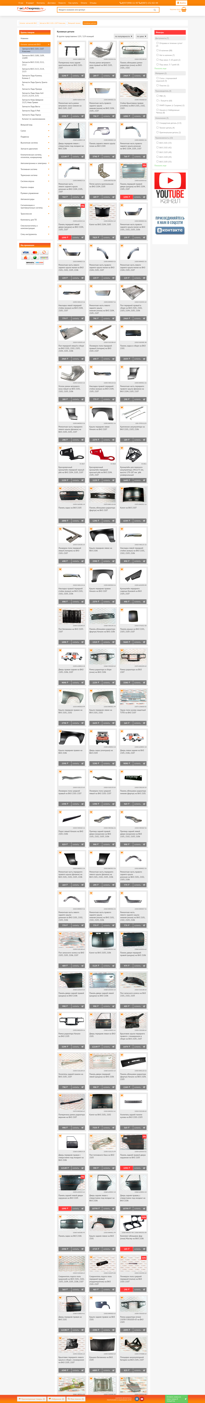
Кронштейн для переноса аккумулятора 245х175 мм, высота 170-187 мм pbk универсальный (132, 471)
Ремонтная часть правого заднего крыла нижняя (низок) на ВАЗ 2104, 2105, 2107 (101, 107)
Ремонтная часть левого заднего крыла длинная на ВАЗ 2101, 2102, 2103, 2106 (71, 916)
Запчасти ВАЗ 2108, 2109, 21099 (33, 56)
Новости (62, 3)
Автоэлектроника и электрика (34, 163)
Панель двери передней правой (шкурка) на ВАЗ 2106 (133, 953)
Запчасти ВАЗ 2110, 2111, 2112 (33, 63)
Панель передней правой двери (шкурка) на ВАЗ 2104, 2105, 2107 (132, 186)
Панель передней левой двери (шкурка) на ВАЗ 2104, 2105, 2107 (71, 227)
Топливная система (29, 169)
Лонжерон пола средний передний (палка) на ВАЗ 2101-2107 (131, 1279)
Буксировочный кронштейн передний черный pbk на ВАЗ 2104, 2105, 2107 (71, 470)
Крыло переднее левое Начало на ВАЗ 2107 (99, 428)
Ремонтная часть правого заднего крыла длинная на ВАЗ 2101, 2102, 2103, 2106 (132, 876)
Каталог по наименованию (33, 119)
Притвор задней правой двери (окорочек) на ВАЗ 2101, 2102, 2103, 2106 (100, 834)
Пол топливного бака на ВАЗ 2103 (101, 1156)
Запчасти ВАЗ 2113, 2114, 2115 (33, 70)
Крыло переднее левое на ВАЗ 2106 (100, 549)
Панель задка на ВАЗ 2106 (70, 1236)
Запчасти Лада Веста (31, 106)
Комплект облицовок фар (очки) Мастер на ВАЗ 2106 (132, 1237)
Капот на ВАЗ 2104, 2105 (100, 224)
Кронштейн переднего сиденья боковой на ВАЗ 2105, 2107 (131, 591)
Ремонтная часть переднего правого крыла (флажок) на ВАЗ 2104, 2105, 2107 (132, 389)
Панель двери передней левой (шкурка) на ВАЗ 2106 (101, 1075)
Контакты (41, 3)
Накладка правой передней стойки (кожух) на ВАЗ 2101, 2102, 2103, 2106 (71, 591)
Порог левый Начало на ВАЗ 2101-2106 (71, 832)
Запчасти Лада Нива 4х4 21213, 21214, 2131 (32, 94)
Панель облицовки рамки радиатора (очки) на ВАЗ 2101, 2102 (131, 65)
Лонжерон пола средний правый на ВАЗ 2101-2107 (70, 792)
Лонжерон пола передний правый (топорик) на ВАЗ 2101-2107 (100, 348)
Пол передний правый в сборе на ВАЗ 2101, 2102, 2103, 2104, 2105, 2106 (131, 308)
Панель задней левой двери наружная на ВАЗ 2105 (71, 1196)
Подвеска (25, 136)
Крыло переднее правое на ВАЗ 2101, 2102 (70, 711)
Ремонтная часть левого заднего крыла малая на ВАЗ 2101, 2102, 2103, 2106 (71, 267)
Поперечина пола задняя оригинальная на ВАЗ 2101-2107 (71, 65)
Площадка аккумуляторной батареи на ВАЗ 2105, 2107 (132, 1358)
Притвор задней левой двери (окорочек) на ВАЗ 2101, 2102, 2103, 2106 (131, 834)
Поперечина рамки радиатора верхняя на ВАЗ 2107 (72, 1115)
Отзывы (93, 3)
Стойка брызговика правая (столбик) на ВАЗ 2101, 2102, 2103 (132, 105)
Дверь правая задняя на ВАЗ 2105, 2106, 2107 (71, 670)
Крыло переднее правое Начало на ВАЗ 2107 (100, 589)
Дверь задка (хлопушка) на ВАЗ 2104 (101, 751)
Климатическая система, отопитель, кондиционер (31, 156)
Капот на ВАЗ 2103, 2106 (100, 952)
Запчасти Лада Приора (32, 89)
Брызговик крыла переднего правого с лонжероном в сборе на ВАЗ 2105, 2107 (132, 1036)
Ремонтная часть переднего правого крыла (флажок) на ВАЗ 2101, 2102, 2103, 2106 (70, 874)
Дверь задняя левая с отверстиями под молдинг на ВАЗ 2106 (101, 1198)
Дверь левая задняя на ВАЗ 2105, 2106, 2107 (132, 751)
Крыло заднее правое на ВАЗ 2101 (102, 1318)
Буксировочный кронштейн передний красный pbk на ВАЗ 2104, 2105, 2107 (100, 471)
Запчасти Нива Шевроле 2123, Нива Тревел (32, 101)
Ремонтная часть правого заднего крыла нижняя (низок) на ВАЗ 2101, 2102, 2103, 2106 (101, 916)
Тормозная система (29, 175)
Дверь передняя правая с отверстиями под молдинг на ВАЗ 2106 (71, 1157)
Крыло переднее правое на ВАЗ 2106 (70, 751)
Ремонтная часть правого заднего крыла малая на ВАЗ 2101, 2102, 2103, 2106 (132, 227)
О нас (21, 3)
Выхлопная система (29, 142)
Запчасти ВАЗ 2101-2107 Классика (33, 50)
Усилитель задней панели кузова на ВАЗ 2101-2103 (131, 1115)
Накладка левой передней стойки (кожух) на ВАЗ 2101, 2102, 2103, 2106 (132, 550)
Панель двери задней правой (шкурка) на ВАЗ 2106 (71, 994)
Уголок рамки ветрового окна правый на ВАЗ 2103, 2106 (100, 65)
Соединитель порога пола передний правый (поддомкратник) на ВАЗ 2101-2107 (100, 1280)
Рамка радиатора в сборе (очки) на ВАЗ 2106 (100, 670)
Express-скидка (27, 187)
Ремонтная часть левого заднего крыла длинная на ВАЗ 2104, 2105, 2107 (71, 188)
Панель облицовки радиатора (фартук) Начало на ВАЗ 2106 (102, 630)
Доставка (52, 3)
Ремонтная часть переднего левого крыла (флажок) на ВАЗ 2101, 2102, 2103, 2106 (101, 874)
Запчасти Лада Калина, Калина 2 (32, 76)
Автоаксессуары (27, 199)
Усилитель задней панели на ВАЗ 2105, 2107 (71, 1075)
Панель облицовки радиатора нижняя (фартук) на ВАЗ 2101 (133, 792)
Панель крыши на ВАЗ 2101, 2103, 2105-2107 (132, 630)
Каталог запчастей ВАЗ (30, 44)
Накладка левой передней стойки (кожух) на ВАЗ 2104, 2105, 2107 (71, 308)
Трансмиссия (26, 213)
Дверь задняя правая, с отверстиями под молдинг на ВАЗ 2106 (132, 1198)
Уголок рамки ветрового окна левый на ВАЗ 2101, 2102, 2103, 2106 (69, 389)
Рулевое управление (30, 193)
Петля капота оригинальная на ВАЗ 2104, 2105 (101, 185)
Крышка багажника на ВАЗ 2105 (101, 1358)
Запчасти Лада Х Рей (31, 110)
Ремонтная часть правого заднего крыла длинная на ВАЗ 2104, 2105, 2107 (131, 146)
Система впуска (27, 181)
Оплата (84, 3)
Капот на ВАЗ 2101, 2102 (100, 1114)
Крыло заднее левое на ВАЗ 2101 (101, 1237)
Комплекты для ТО (29, 219)
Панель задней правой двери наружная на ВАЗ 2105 (133, 1156)
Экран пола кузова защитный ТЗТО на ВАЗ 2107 (133, 711)
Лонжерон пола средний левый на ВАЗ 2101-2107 (100, 792)
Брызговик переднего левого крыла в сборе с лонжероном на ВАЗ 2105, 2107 (71, 1360)
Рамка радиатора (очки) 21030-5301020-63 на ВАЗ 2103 (131, 1319)
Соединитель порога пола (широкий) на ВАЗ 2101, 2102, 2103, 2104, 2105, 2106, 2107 (71, 1279)
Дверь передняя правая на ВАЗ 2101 (70, 1318)
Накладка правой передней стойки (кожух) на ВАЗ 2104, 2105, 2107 (101, 389)
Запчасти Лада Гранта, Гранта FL (34, 83)
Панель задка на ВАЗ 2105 (70, 507)
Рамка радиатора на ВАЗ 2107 (131, 670)
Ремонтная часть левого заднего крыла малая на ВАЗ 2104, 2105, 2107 (132, 267)
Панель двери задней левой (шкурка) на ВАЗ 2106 (101, 994)
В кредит (30, 3)
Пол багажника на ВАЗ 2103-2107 (71, 630)
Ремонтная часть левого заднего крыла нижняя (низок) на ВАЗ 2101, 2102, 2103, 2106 (132, 916)
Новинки (24, 38)
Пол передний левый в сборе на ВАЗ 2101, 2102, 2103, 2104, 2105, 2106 (71, 348)
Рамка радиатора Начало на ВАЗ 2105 (69, 1034)
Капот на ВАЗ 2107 (128, 507)
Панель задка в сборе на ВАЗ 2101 (132, 347)
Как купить (73, 3)
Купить (76, 76)
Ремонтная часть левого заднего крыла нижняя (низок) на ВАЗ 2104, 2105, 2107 (101, 309)
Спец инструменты (29, 234)
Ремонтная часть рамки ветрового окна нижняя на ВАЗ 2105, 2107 (70, 105)
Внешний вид (26, 124)
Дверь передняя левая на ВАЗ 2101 (102, 1034)
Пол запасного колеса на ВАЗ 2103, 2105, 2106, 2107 (71, 953)
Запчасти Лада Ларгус (31, 114)
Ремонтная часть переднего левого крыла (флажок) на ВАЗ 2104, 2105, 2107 (70, 429)
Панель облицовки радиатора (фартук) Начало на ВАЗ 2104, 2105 (133, 1077)
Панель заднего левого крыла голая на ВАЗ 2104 (102, 144)
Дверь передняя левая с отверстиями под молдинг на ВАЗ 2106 (71, 146)
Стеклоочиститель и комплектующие (29, 227)
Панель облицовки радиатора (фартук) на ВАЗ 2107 (102, 509)
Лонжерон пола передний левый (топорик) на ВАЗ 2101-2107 (70, 550)
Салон (23, 130)
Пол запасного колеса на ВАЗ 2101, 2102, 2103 (133, 994)
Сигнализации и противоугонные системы (32, 206)
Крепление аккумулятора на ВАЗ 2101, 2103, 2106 (132, 428)
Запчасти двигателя (29, 148)
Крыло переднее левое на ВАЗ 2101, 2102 (100, 711)
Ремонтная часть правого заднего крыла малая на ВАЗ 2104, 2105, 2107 (101, 267)
